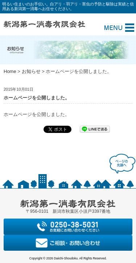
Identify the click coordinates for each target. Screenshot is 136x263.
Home (10, 71)
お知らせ (31, 71)
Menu (119, 27)
